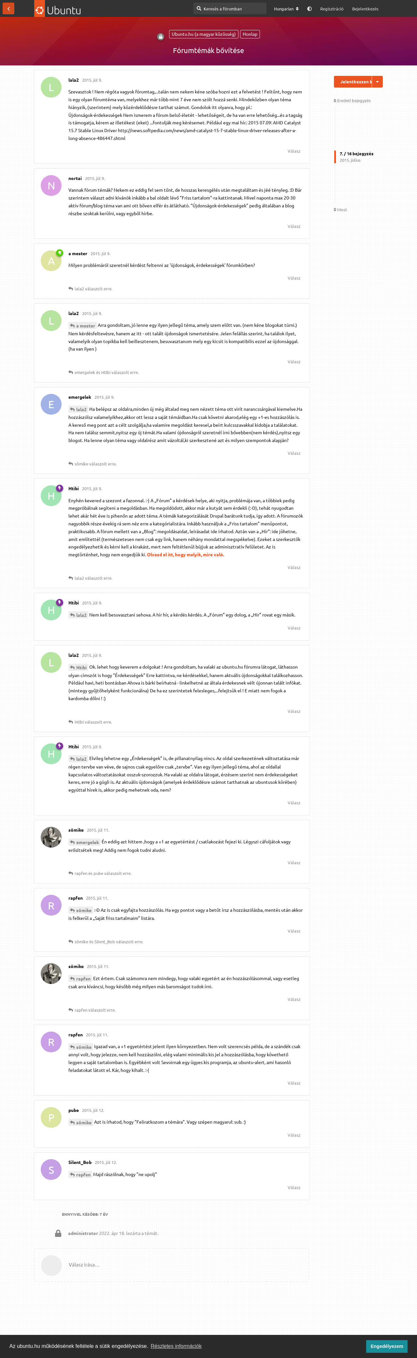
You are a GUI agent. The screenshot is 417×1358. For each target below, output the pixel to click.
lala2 (81, 409)
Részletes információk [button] (176, 1346)
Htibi (81, 667)
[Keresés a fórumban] (229, 8)
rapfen (83, 978)
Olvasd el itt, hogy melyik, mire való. (185, 554)
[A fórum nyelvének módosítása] (286, 9)
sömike (84, 910)
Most (340, 209)
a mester (85, 325)
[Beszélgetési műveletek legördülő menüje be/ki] (377, 82)
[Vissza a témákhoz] (8, 8)
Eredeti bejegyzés (352, 100)
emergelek (87, 842)
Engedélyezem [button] (387, 1346)
